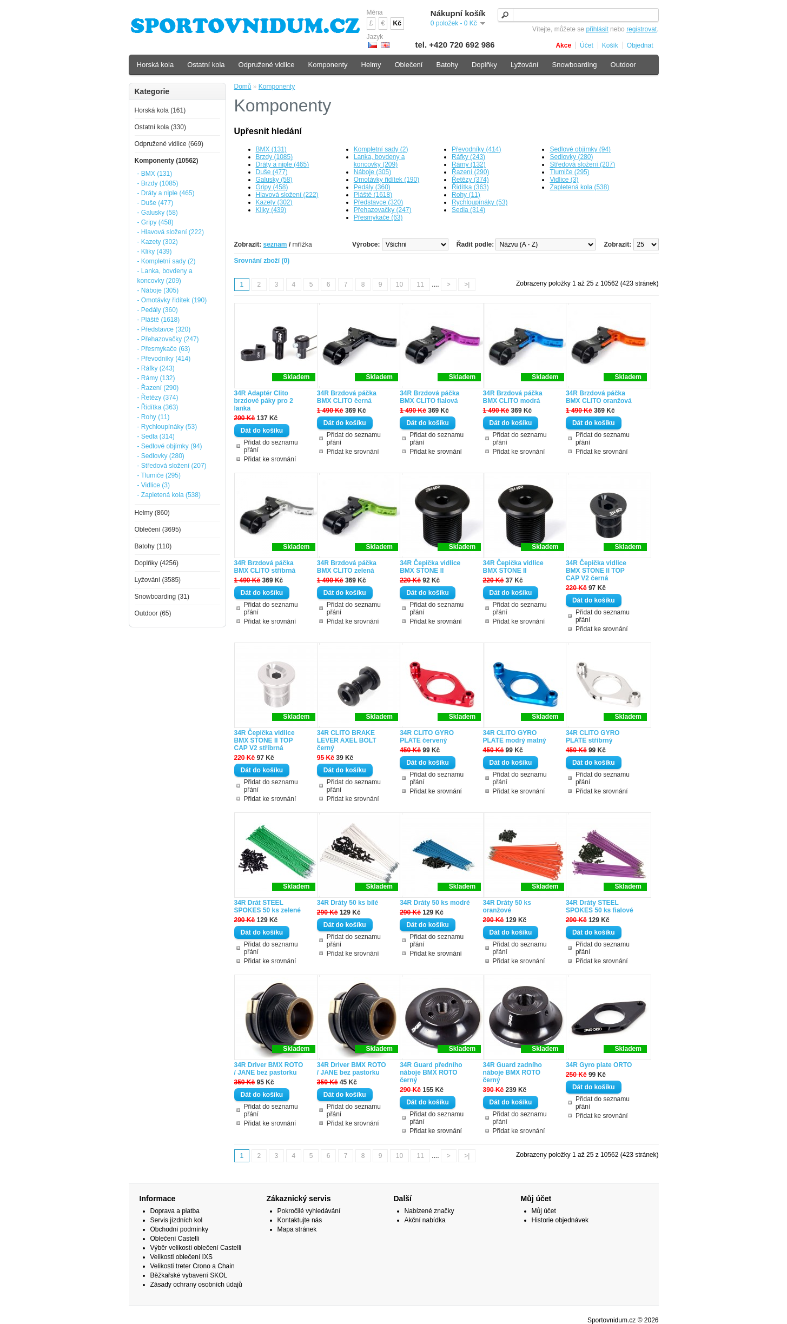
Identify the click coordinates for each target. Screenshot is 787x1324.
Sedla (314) (468, 210)
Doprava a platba (175, 1211)
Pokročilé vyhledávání (309, 1211)
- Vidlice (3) (153, 485)
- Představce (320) (164, 329)
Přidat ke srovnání (270, 459)
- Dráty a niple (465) (166, 193)
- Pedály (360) (157, 310)
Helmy (371, 65)
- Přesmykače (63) (163, 349)
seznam (275, 244)
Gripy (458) (272, 187)
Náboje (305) (372, 172)
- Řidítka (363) (157, 407)
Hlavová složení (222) (287, 194)
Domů (243, 86)
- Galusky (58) (157, 212)
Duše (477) (272, 172)
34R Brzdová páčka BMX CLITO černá (346, 397)
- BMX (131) (155, 173)
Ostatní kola (205, 65)
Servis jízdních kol (176, 1220)
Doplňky (484, 65)
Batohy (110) (153, 546)
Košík (610, 45)
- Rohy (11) (153, 417)
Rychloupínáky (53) (479, 202)
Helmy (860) (152, 513)
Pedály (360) (372, 187)
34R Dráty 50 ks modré (434, 902)
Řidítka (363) (470, 187)
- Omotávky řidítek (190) (172, 300)
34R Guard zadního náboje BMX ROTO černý (512, 1072)
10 (399, 284)
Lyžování (525, 65)
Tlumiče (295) (569, 172)
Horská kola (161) (160, 110)
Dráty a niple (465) (282, 164)
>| (466, 284)
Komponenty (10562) (167, 160)
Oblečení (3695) (158, 529)
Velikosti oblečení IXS (181, 1257)
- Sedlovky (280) (160, 456)
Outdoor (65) (153, 613)
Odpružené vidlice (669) (169, 144)
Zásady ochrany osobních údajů (196, 1284)
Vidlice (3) (564, 179)
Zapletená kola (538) (579, 187)
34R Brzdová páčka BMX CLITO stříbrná (265, 566)
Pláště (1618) (373, 194)
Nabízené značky (429, 1211)
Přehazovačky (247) (383, 210)
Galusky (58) (274, 179)
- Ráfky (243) (156, 368)
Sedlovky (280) (571, 157)
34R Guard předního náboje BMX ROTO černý (431, 1072)
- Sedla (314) (156, 436)
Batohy (447, 65)
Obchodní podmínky (179, 1229)
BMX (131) (271, 149)
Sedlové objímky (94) (580, 149)
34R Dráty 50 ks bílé (347, 902)
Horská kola (155, 65)
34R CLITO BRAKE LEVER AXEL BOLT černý (346, 740)
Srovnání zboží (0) (262, 260)
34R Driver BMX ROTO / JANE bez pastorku (268, 1068)
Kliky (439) (271, 210)
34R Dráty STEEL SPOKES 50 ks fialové (599, 906)
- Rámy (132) (156, 378)
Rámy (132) (469, 164)
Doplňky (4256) (156, 563)
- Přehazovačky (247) (168, 339)
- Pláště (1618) (158, 319)
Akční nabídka (425, 1220)
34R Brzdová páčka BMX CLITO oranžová (599, 397)
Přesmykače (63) (378, 217)
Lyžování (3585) (158, 580)
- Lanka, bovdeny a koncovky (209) (165, 275)
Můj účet (544, 1211)
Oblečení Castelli (175, 1238)
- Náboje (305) (158, 290)
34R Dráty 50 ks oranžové (507, 906)
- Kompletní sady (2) (166, 261)
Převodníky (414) (476, 149)
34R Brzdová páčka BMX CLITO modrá (513, 397)
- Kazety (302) (157, 242)
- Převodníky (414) (164, 358)
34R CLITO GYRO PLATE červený (427, 736)
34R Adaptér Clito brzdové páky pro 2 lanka (263, 400)
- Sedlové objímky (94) (169, 446)
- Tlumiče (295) (159, 475)
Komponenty (277, 86)
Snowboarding (574, 65)
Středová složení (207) (582, 164)
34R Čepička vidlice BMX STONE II (430, 566)
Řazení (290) (470, 172)
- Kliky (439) (154, 251)
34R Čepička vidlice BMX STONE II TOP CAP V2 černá (596, 570)
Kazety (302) (274, 202)
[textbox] (578, 15)
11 (420, 284)
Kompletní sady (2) (381, 149)
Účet (586, 45)
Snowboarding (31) (162, 596)
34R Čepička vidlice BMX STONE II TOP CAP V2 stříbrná (264, 740)
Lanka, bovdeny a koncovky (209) (379, 160)
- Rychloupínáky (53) (167, 427)
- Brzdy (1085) (157, 183)
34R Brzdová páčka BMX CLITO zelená (346, 566)
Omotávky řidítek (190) (386, 179)
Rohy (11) (466, 194)
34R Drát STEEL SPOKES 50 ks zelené (267, 906)
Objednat (640, 45)
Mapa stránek (297, 1229)
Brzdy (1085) (274, 157)
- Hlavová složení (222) (170, 232)
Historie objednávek (560, 1220)
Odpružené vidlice (267, 65)
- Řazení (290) (158, 388)
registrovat (641, 29)
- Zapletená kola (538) (169, 495)
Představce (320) (378, 202)
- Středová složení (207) (172, 465)
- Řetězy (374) (157, 397)
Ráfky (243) (468, 157)
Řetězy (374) (470, 179)
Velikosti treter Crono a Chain (192, 1266)
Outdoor (623, 65)
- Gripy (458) (155, 222)
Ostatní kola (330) (160, 127)
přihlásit (597, 29)
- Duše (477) (155, 203)
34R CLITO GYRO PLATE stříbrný (593, 736)
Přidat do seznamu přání (271, 446)
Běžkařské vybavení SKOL (189, 1275)
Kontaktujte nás (299, 1220)
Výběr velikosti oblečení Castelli (196, 1248)
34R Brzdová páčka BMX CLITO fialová (429, 397)
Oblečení (408, 65)
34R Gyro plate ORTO (599, 1065)
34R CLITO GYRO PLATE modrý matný (514, 736)
